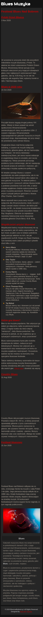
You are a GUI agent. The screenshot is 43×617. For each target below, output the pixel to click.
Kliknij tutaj (18, 368)
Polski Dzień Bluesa (12, 17)
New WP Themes (26, 611)
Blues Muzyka (15, 4)
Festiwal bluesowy (11, 442)
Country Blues (9, 374)
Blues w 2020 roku (11, 86)
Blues (5, 564)
